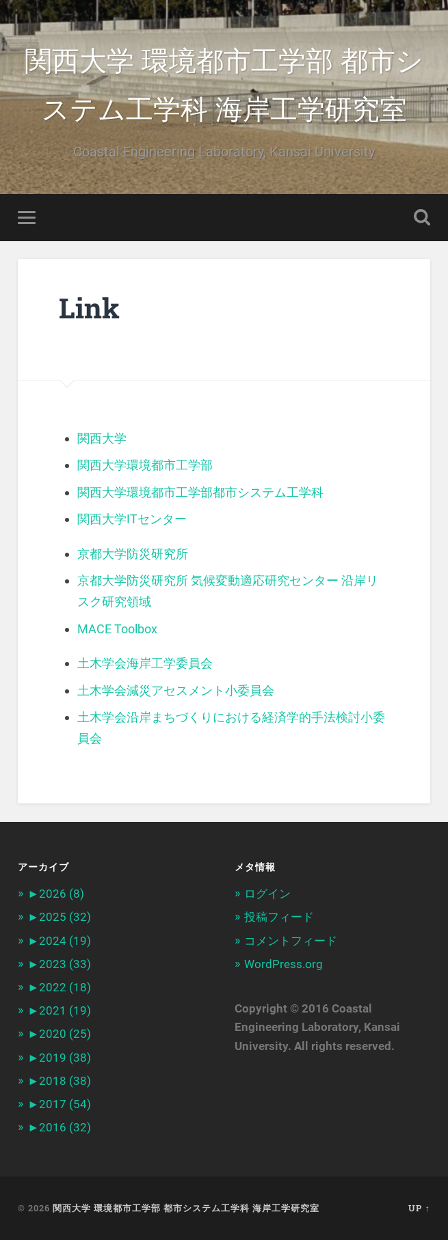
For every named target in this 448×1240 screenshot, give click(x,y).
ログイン (267, 893)
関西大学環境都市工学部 (145, 465)
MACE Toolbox (117, 629)
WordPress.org (283, 964)
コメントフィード (290, 941)
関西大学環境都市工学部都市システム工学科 (200, 492)
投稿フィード (279, 917)
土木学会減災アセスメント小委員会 (175, 690)
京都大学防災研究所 (132, 554)
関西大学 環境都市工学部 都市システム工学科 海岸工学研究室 (224, 82)
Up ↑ (419, 1207)
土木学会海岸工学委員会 (145, 663)
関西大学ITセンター (132, 519)
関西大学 (102, 438)
